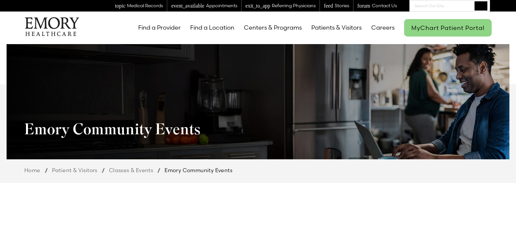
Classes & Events (131, 170)
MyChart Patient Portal (447, 28)
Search (481, 5)
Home (32, 170)
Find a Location (212, 27)
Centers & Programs (273, 27)
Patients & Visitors (336, 27)
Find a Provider (159, 27)
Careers (383, 27)
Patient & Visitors (74, 170)
